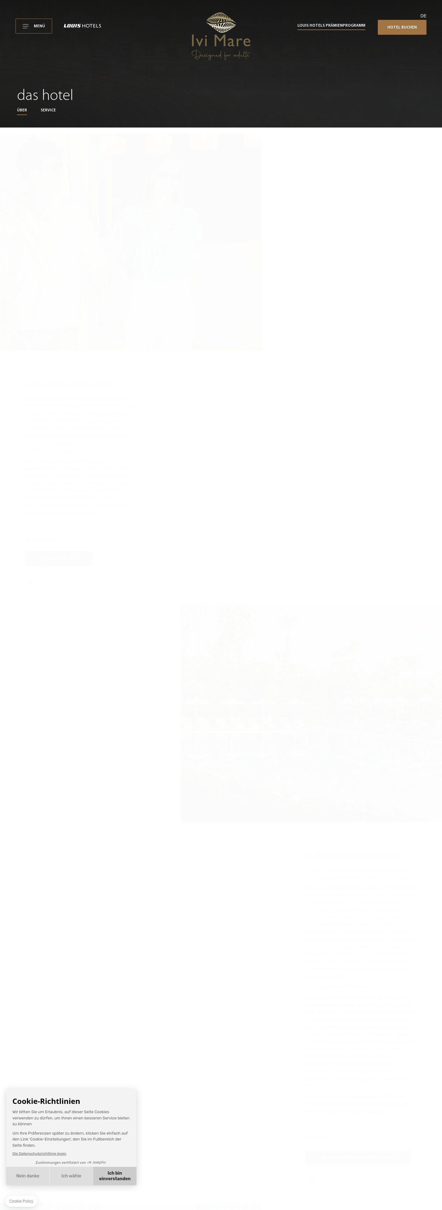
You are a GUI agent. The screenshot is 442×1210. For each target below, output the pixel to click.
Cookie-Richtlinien (300, 1169)
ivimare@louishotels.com (308, 1067)
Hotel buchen (402, 27)
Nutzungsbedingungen (304, 1143)
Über (22, 110)
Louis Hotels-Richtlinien (305, 1177)
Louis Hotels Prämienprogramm (331, 26)
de (423, 16)
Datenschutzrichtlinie (302, 1160)
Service (48, 110)
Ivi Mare (291, 1135)
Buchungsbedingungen (304, 1152)
